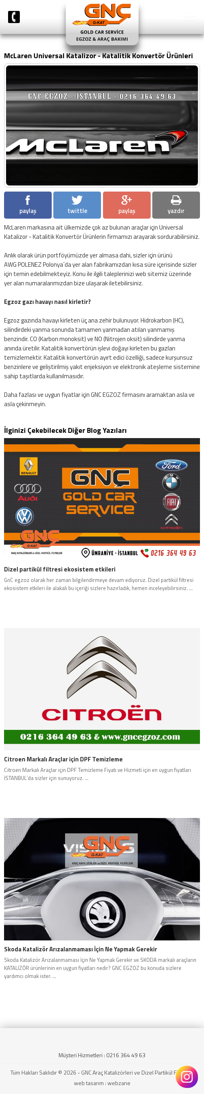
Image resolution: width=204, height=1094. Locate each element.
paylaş (27, 205)
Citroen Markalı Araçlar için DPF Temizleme (63, 759)
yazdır (176, 205)
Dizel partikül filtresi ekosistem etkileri (60, 569)
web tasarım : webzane (102, 1083)
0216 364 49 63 (125, 1055)
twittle (77, 205)
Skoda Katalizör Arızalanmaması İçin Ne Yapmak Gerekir (80, 949)
